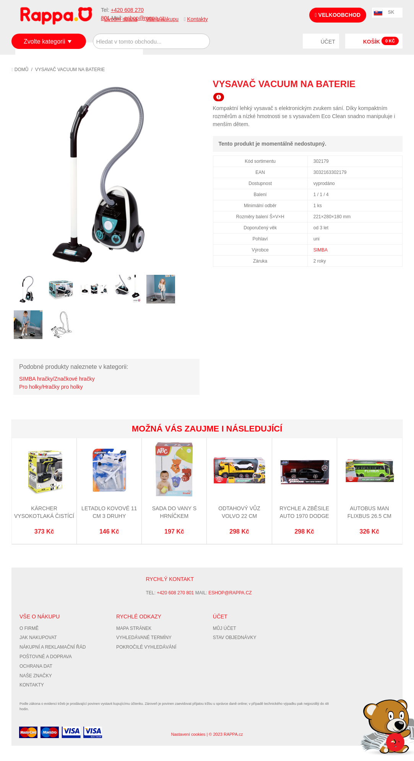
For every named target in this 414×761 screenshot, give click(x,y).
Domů (19, 69)
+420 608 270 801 (175, 592)
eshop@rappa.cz (230, 592)
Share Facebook (380, 84)
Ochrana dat (35, 666)
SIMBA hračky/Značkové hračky (57, 379)
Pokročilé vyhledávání (146, 647)
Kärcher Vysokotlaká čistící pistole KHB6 (44, 515)
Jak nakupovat (38, 637)
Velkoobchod (337, 15)
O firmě (29, 628)
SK (391, 12)
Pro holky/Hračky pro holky (51, 387)
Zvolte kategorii (44, 41)
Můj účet (224, 628)
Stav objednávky (235, 637)
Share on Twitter (395, 84)
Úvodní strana (120, 19)
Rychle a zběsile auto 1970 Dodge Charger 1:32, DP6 (304, 515)
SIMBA (320, 250)
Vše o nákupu (162, 19)
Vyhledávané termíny (144, 637)
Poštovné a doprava (45, 656)
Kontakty (197, 19)
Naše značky (35, 675)
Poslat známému (364, 84)
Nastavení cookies (188, 734)
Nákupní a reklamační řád (52, 647)
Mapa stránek (133, 628)
